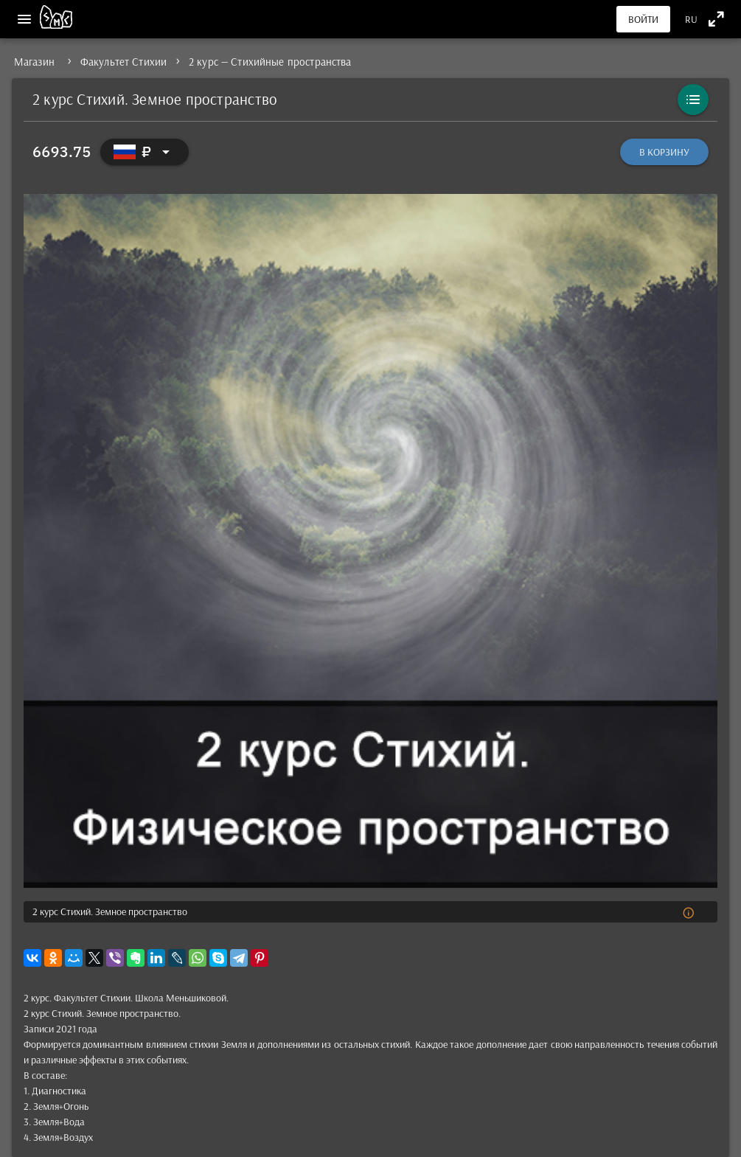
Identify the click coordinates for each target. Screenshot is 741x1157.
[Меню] (24, 19)
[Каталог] (693, 99)
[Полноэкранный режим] (716, 19)
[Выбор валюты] (144, 152)
